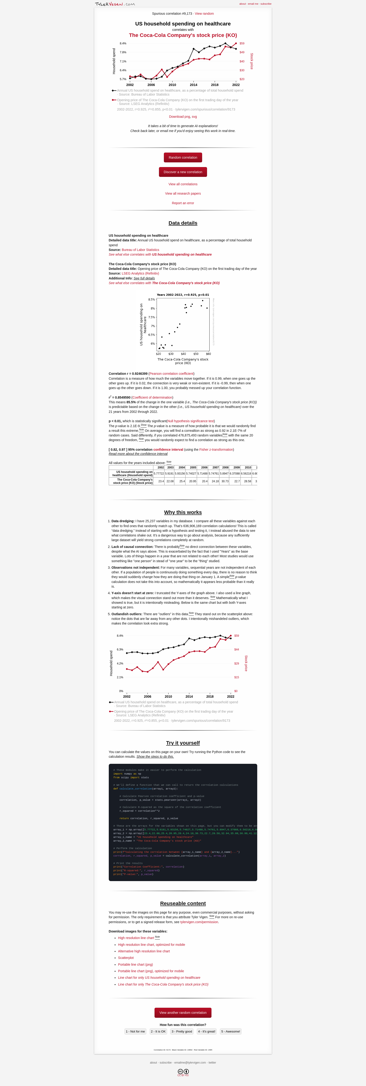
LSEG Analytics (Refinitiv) (140, 273)
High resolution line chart (136, 938)
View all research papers (183, 193)
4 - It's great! (206, 1031)
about (242, 3)
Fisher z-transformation (216, 449)
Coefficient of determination (152, 397)
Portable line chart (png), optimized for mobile (151, 971)
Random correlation (183, 157)
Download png (183, 114)
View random (204, 13)
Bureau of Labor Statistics (140, 250)
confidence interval (168, 449)
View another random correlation (183, 1013)
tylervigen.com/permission (199, 922)
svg (194, 116)
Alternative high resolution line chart (144, 951)
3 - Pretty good (182, 1031)
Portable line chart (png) (135, 964)
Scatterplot (126, 958)
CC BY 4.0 (183, 1073)
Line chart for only (159, 977)
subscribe (265, 3)
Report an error (183, 203)
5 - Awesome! (230, 1031)
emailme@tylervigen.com (190, 1062)
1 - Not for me (135, 1031)
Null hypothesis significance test (191, 421)
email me (253, 3)
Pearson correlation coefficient (172, 373)
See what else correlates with (160, 254)
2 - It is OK (158, 1031)
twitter (212, 1062)
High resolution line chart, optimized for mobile (151, 945)
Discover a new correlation (183, 172)
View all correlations (183, 184)
